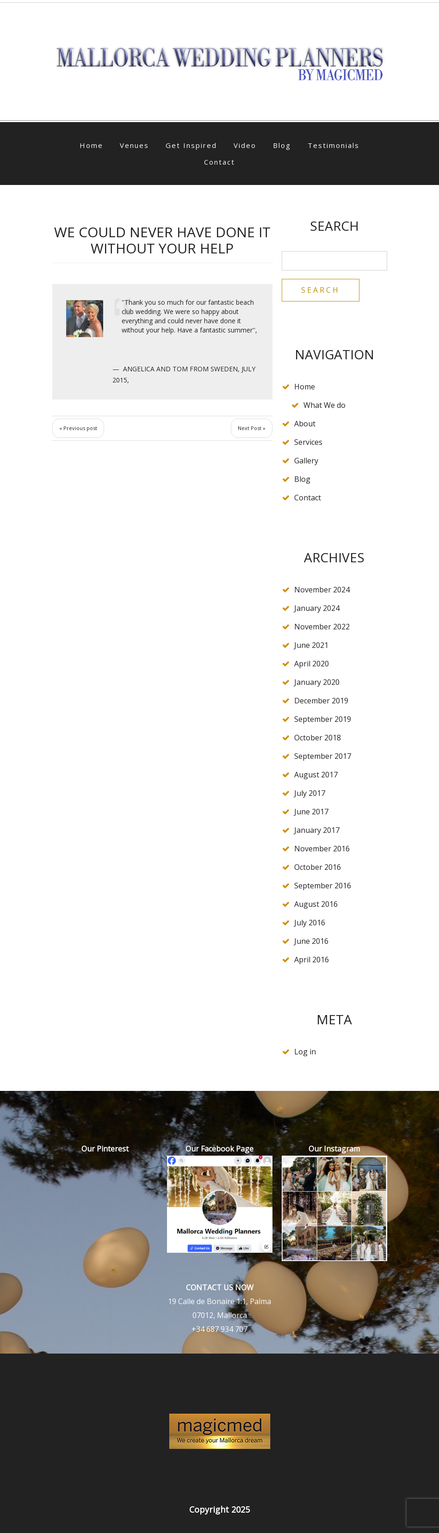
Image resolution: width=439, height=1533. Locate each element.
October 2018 (317, 738)
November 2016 (322, 848)
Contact (219, 161)
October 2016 (317, 867)
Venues (134, 145)
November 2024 (322, 590)
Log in (305, 1052)
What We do (324, 405)
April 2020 (311, 664)
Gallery (306, 461)
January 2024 (317, 608)
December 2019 (321, 701)
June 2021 (311, 645)
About (304, 424)
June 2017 (311, 812)
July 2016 (309, 922)
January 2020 (317, 682)
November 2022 (322, 627)
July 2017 (309, 793)
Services (308, 442)
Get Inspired (191, 145)
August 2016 (316, 904)
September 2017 (322, 756)
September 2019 (322, 719)
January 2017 (317, 830)
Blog (282, 145)
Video (245, 145)
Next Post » (252, 428)
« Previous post (78, 428)
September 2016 (322, 885)
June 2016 (311, 941)
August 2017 (316, 775)
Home (91, 145)
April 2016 (311, 959)
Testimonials (333, 145)
